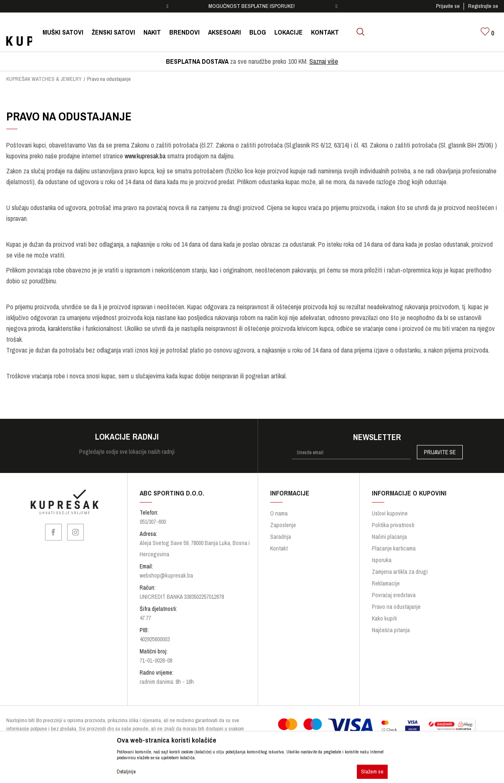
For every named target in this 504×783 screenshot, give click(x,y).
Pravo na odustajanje (396, 606)
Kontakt (279, 548)
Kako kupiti (384, 618)
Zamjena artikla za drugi (400, 571)
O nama (279, 513)
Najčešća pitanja (391, 630)
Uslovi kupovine (390, 513)
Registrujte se (483, 6)
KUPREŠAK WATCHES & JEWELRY (44, 79)
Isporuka (381, 560)
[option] (252, 6)
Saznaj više (323, 61)
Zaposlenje (283, 525)
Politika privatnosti (393, 525)
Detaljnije (126, 771)
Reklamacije (386, 583)
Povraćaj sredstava (394, 595)
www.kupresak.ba (145, 155)
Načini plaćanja (389, 536)
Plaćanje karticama (394, 548)
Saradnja (280, 536)
